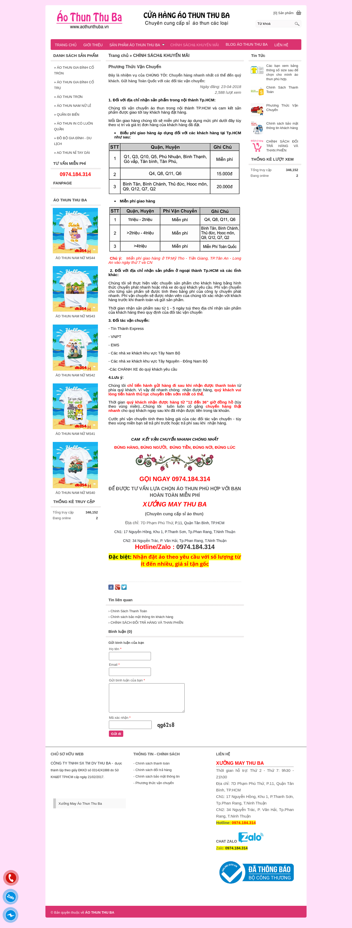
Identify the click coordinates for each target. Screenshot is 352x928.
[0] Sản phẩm (283, 13)
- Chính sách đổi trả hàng (152, 770)
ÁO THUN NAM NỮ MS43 (75, 316)
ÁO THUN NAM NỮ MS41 (75, 434)
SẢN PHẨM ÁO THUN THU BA (137, 45)
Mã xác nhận (120, 718)
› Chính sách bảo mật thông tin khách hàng (140, 617)
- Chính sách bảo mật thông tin (156, 776)
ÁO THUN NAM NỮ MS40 (75, 493)
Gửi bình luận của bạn (127, 680)
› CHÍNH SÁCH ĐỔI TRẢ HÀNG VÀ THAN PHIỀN (145, 622)
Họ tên (115, 649)
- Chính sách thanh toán (151, 763)
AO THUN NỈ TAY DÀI (72, 153)
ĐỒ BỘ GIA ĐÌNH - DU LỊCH (73, 141)
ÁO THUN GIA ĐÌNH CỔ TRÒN (74, 70)
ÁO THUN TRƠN (68, 97)
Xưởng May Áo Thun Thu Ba (80, 804)
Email (114, 665)
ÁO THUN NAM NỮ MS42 (75, 375)
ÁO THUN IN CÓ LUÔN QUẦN (73, 126)
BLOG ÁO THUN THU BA (247, 44)
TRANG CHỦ (66, 45)
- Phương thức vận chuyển (153, 783)
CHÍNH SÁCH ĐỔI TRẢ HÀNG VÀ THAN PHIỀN (282, 145)
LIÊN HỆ (281, 45)
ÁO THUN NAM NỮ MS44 (75, 258)
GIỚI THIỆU (93, 45)
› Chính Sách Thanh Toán (127, 611)
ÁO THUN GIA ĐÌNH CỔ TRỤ (74, 85)
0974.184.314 (195, 546)
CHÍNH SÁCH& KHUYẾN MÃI (194, 45)
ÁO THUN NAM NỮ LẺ (72, 106)
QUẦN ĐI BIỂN (66, 114)
